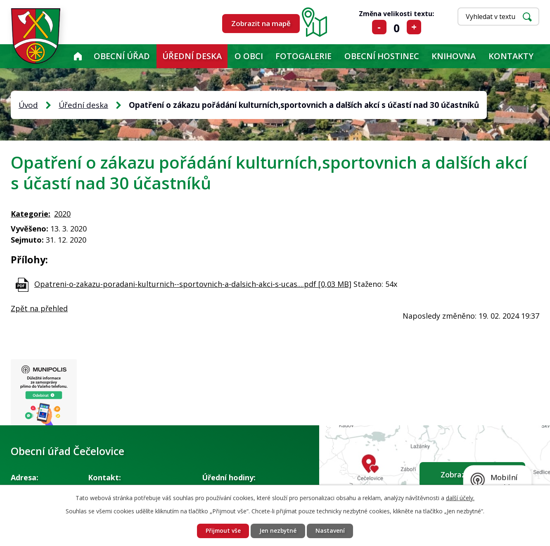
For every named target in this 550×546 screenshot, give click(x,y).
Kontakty (510, 56)
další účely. (460, 497)
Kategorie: (30, 214)
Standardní (396, 27)
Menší (379, 27)
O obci (249, 56)
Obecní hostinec (381, 56)
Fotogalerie (303, 56)
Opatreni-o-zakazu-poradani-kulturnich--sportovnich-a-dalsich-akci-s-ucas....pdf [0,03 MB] (192, 284)
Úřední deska (192, 56)
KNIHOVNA (453, 56)
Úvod (78, 56)
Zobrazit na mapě (261, 23)
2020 (62, 214)
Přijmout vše (222, 531)
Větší (414, 27)
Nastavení (331, 531)
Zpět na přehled (39, 308)
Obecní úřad (122, 56)
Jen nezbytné (278, 531)
